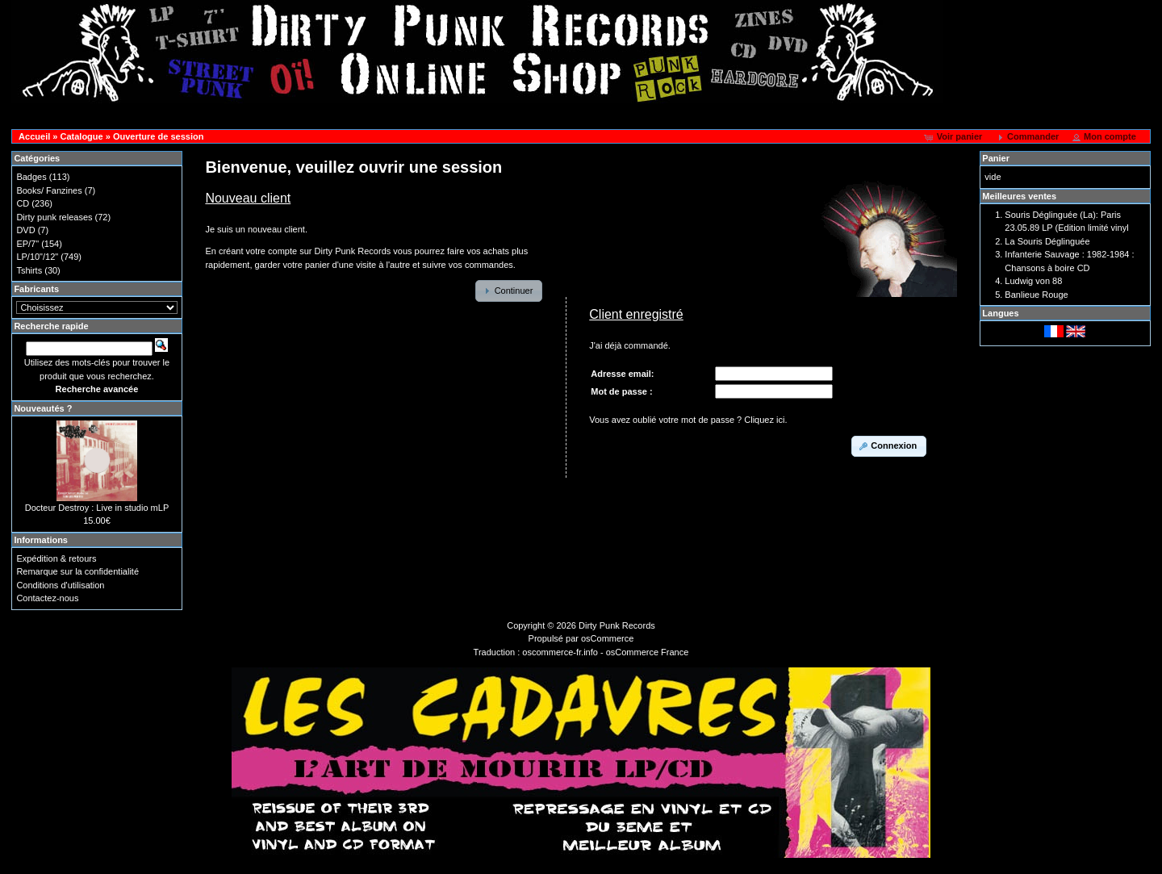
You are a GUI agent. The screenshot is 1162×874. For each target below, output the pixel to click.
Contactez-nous (47, 598)
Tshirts (29, 270)
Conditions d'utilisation (60, 585)
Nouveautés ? (43, 408)
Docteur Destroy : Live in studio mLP (97, 507)
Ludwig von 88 (1033, 281)
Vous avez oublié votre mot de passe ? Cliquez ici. (688, 419)
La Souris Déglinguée (1047, 241)
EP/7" (27, 244)
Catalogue (81, 136)
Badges (31, 177)
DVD (25, 230)
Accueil (34, 136)
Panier (995, 158)
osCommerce (607, 638)
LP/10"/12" (37, 256)
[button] (955, 137)
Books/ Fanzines (49, 190)
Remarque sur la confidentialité (77, 571)
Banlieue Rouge (1036, 294)
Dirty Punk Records (617, 625)
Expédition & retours (56, 558)
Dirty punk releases (54, 217)
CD (22, 203)
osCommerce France (647, 652)
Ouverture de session (158, 136)
